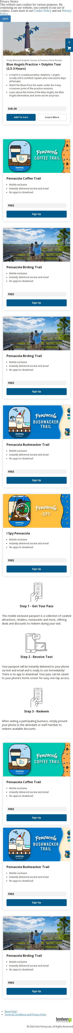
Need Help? (11, 1011)
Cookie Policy (42, 10)
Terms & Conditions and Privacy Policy (25, 1014)
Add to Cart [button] (21, 117)
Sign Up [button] (36, 214)
